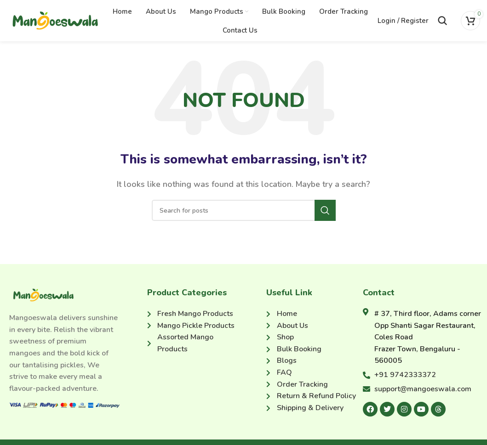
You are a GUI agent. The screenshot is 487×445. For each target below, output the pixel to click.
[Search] (442, 20)
